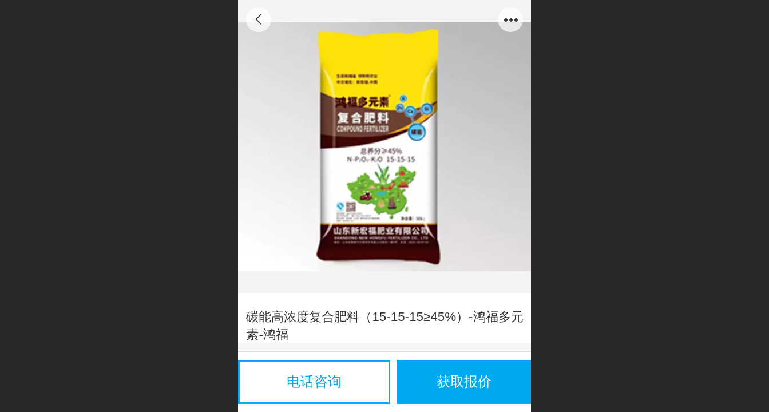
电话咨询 (314, 381)
